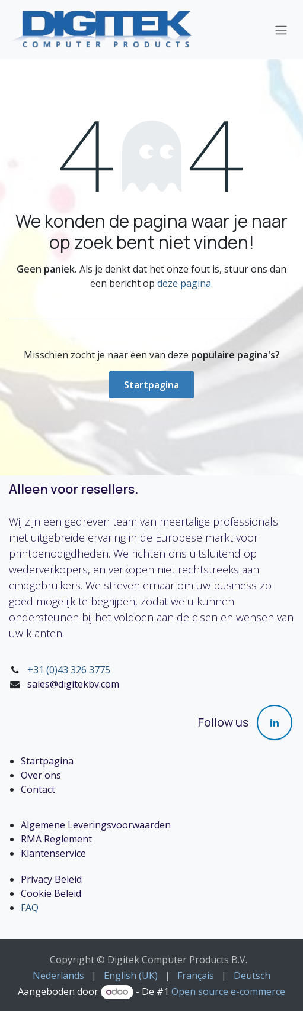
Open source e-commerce (228, 991)
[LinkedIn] (274, 722)
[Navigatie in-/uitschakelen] (281, 29)
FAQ (30, 907)
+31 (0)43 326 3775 (68, 669)
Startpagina (151, 384)
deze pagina (184, 283)
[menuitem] (58, 975)
